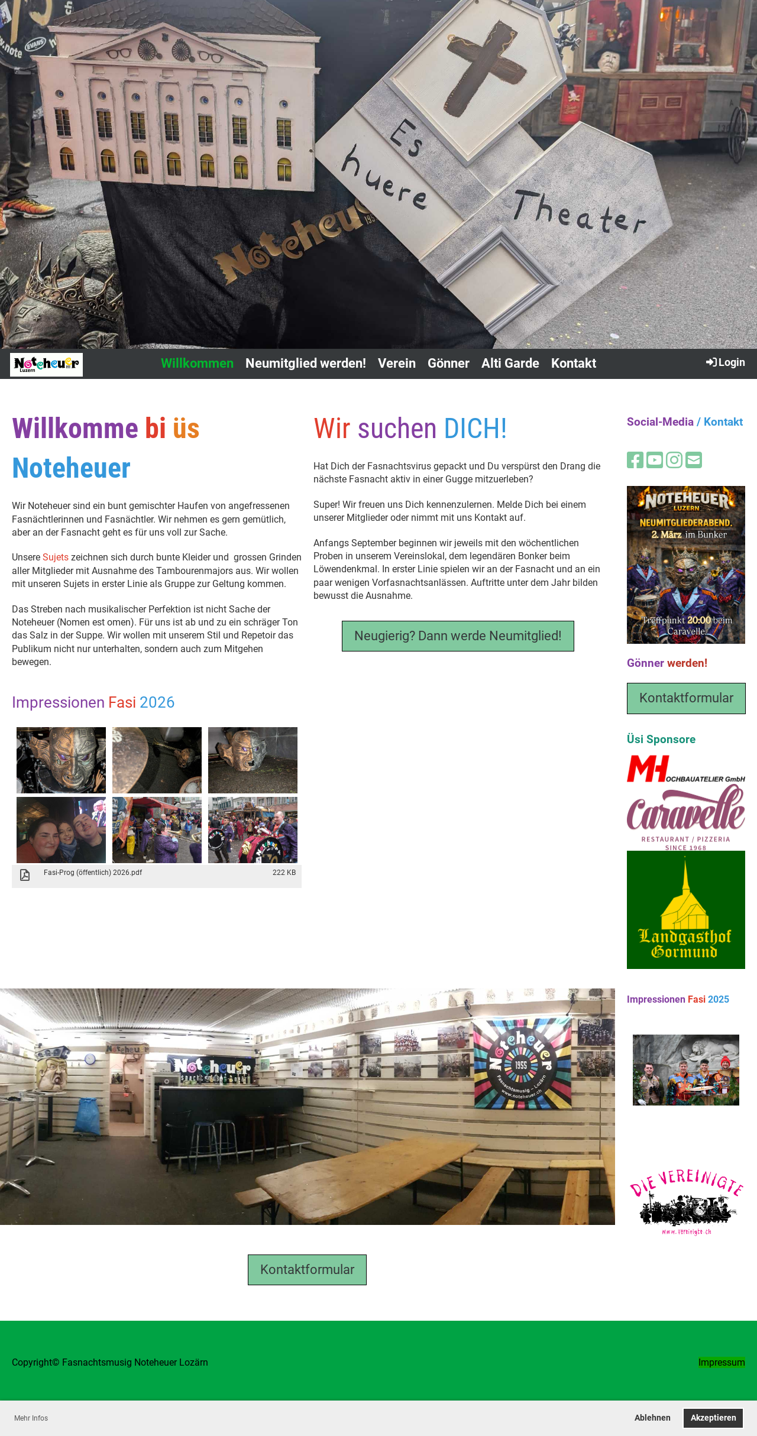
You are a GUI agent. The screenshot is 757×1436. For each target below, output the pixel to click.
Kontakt (573, 363)
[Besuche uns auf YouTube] (654, 460)
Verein (397, 363)
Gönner (449, 363)
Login (724, 362)
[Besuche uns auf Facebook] (635, 460)
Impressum (721, 1362)
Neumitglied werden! (305, 363)
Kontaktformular (307, 1269)
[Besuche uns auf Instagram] (674, 460)
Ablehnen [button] (653, 1418)
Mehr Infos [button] (31, 1418)
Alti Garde (510, 363)
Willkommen (197, 363)
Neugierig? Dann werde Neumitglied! (458, 635)
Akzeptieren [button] (713, 1418)
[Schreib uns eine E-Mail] (693, 460)
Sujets (56, 557)
